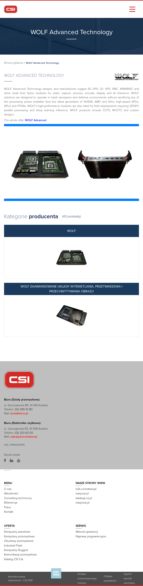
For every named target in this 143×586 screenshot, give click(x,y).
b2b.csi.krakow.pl (86, 489)
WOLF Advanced (35, 120)
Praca (7, 507)
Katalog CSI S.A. (14, 559)
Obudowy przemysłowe (19, 541)
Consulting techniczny (18, 498)
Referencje (10, 502)
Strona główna (13, 63)
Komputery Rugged (16, 550)
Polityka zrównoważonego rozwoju (87, 578)
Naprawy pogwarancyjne (91, 536)
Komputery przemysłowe (19, 536)
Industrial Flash (13, 545)
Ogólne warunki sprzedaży (129, 578)
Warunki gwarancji (87, 531)
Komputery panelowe (17, 531)
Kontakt (8, 512)
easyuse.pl (82, 493)
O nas (7, 489)
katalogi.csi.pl (84, 498)
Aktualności (11, 493)
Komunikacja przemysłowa (20, 554)
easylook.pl (83, 502)
